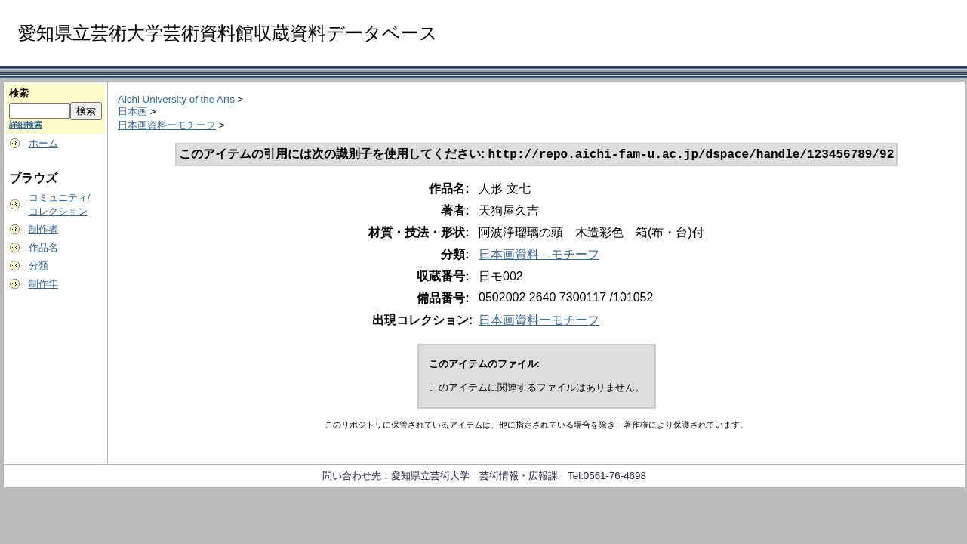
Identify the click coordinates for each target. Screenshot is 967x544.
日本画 (132, 111)
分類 (38, 265)
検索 (19, 93)
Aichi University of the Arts (176, 99)
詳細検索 (25, 124)
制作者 (43, 229)
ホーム (43, 143)
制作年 (43, 283)
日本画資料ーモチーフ (167, 125)
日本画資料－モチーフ (539, 255)
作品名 (43, 247)
